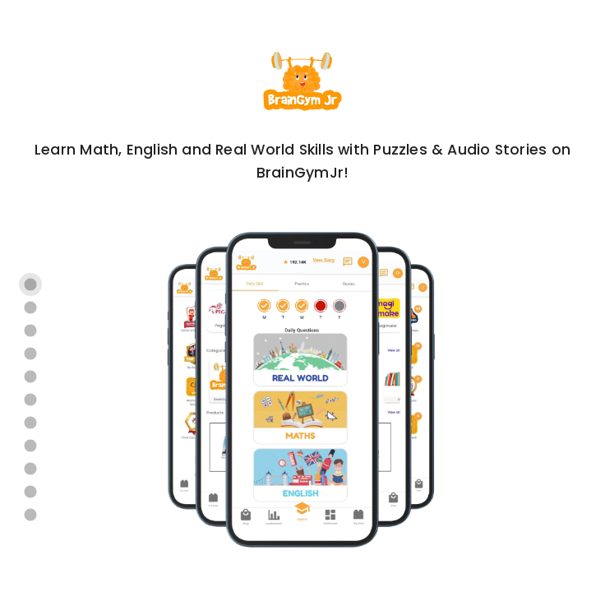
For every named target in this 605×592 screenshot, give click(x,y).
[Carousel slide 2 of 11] (30, 307)
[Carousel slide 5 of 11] (30, 376)
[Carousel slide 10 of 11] (30, 491)
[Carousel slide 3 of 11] (30, 330)
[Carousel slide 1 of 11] (30, 284)
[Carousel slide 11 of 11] (30, 514)
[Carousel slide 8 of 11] (30, 445)
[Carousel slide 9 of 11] (30, 468)
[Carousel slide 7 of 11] (30, 422)
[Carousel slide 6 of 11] (30, 399)
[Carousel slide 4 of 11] (30, 353)
